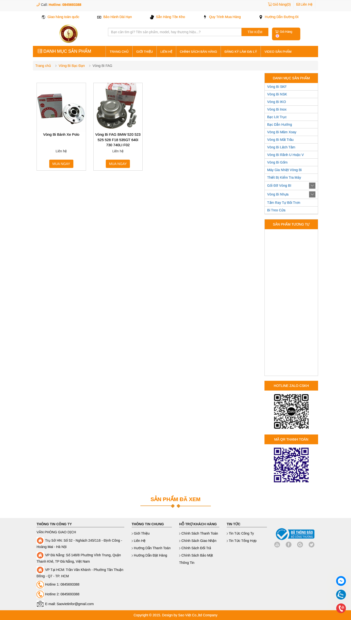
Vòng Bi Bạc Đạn (72, 66)
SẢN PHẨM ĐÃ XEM (175, 499)
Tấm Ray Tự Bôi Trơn (283, 203)
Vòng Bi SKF (277, 87)
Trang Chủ (119, 51)
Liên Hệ (304, 4)
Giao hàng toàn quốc (60, 17)
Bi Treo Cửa (276, 210)
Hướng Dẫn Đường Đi (279, 17)
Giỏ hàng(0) (282, 4)
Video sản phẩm (278, 51)
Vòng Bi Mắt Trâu (280, 140)
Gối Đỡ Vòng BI (279, 185)
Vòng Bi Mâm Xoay (281, 132)
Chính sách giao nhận (197, 541)
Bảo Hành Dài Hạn (114, 17)
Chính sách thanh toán (198, 533)
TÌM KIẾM (254, 32)
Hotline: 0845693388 (65, 5)
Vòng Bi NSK (277, 94)
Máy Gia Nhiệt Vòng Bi (284, 170)
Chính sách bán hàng (198, 51)
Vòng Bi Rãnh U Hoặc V (285, 155)
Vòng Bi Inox (276, 109)
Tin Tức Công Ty (240, 533)
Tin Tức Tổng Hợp (241, 541)
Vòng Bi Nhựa (278, 194)
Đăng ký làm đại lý (240, 51)
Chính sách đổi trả (195, 548)
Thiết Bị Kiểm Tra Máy (284, 177)
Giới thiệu (144, 51)
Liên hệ (166, 51)
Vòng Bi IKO (276, 102)
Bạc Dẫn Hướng (279, 124)
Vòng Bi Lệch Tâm (281, 147)
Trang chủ (43, 66)
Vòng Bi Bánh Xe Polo (61, 134)
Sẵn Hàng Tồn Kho (167, 17)
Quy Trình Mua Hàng (222, 17)
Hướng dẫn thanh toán (151, 548)
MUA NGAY (61, 164)
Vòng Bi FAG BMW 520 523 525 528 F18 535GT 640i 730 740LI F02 (118, 139)
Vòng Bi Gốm (277, 162)
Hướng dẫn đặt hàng (149, 555)
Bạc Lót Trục (277, 117)
